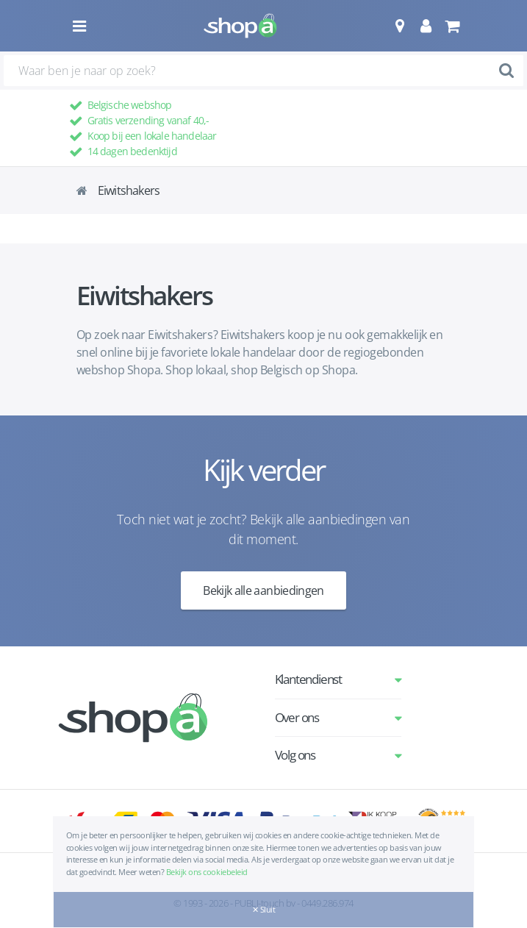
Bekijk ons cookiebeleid (207, 871)
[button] (399, 26)
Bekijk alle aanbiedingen (263, 590)
